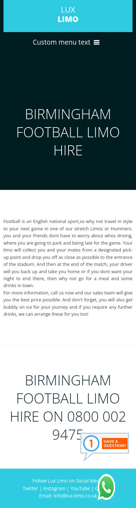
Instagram (54, 488)
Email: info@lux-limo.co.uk (68, 495)
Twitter (30, 488)
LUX (67, 14)
